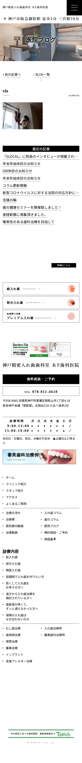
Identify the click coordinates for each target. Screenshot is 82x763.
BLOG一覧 (42, 74)
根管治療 (12, 641)
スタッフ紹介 (14, 490)
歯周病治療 (13, 635)
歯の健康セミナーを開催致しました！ (32, 207)
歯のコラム (51, 519)
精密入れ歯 (13, 570)
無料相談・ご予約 (41, 379)
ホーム (10, 477)
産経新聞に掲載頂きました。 (25, 214)
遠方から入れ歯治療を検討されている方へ (20, 596)
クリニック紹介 (16, 484)
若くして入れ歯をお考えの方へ (17, 585)
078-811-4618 (41, 392)
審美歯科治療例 (54, 635)
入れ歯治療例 (53, 628)
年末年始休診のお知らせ (22, 163)
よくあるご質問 (16, 503)
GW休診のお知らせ (17, 170)
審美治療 (12, 648)
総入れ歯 (12, 557)
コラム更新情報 (15, 185)
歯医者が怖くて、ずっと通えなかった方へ (22, 606)
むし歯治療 (13, 628)
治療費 (10, 519)
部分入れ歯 (13, 563)
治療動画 (12, 532)
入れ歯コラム (53, 512)
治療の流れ (13, 512)
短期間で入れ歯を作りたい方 (25, 576)
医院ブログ (51, 526)
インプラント (14, 654)
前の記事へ (13, 74)
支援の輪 (10, 199)
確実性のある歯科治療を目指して (29, 221)
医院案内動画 (14, 526)
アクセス (11, 497)
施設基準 (50, 539)
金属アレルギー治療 (19, 661)
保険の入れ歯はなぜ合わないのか (17, 617)
